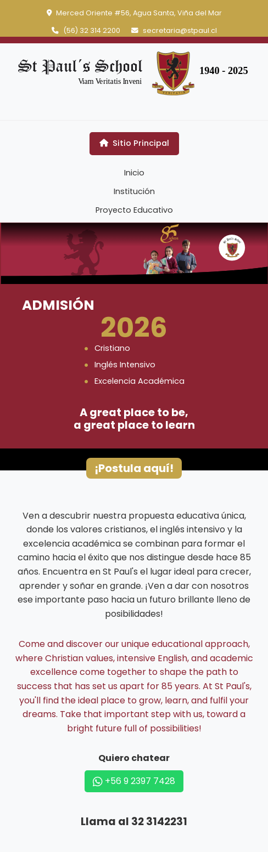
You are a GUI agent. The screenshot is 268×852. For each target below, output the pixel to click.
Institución (134, 191)
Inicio (134, 172)
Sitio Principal (134, 143)
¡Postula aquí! (134, 468)
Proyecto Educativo (134, 210)
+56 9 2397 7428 (134, 781)
